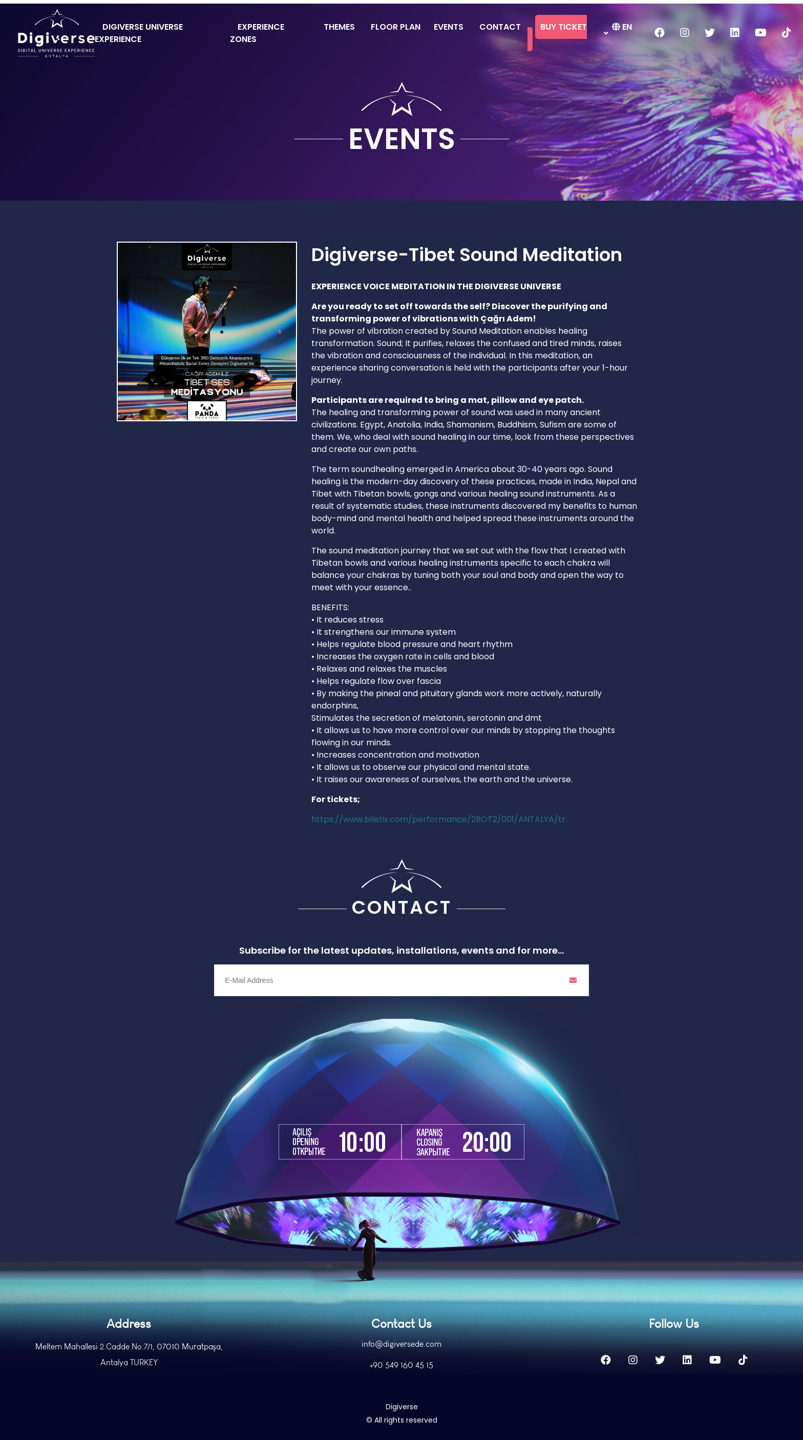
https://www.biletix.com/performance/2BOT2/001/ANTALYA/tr (438, 819)
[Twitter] (660, 1383)
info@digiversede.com (401, 1367)
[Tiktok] (743, 1383)
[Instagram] (633, 1383)
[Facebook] (606, 1383)
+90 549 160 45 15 (401, 1388)
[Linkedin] (687, 1383)
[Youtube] (715, 1383)
